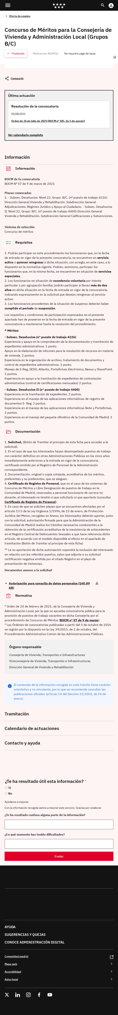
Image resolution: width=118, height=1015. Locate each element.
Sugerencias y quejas (25, 934)
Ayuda (10, 927)
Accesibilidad (13, 971)
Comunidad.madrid (16, 956)
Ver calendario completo (25, 135)
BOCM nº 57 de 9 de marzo (79, 620)
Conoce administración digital (34, 942)
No (10, 793)
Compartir (17, 78)
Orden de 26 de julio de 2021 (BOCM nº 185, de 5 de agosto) (48, 121)
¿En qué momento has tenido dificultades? (35, 834)
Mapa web (11, 964)
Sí (9, 788)
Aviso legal (11, 979)
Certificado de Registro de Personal (30, 502)
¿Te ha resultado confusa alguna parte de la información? (45, 815)
